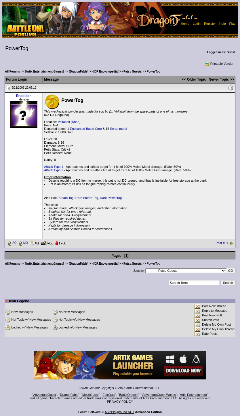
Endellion (24, 96)
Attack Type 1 (53, 166)
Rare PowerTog (111, 198)
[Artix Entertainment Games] (44, 71)
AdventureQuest (44, 394)
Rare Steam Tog (86, 198)
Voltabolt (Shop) (69, 122)
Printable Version (219, 63)
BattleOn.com (128, 394)
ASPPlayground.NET (119, 412)
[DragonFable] (79, 71)
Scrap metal (118, 128)
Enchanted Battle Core (86, 128)
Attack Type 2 (53, 170)
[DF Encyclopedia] (106, 71)
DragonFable (69, 394)
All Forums (12, 71)
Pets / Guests (132, 71)
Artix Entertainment (193, 394)
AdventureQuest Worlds (159, 394)
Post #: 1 (222, 243)
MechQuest (90, 394)
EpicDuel (108, 394)
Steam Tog (65, 198)
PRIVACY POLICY (120, 401)
